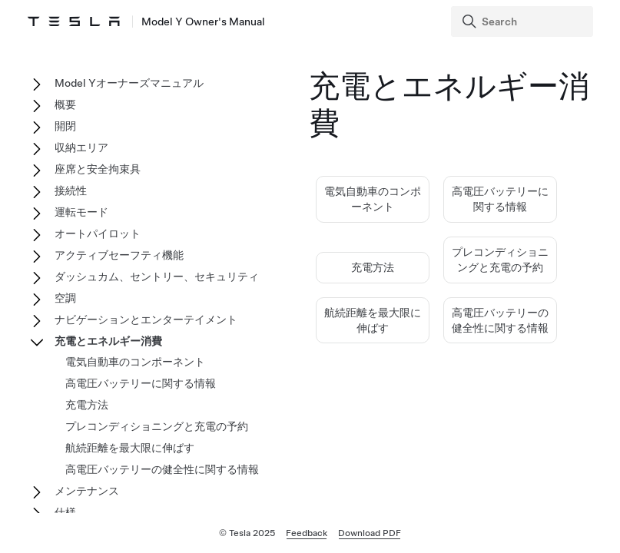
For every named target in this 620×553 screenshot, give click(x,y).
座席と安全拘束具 (98, 169)
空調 (65, 298)
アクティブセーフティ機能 (119, 255)
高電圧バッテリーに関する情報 (140, 383)
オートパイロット (98, 233)
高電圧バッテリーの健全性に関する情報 (162, 469)
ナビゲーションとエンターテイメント (146, 319)
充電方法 (372, 267)
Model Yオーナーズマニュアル (129, 83)
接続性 (71, 190)
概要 (65, 104)
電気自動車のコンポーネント (135, 362)
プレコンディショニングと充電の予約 (156, 426)
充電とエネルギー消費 (108, 341)
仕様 (65, 512)
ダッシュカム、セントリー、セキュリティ (157, 276)
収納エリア (81, 147)
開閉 (65, 126)
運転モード (81, 212)
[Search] (523, 21)
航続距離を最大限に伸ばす (129, 448)
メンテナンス (87, 491)
